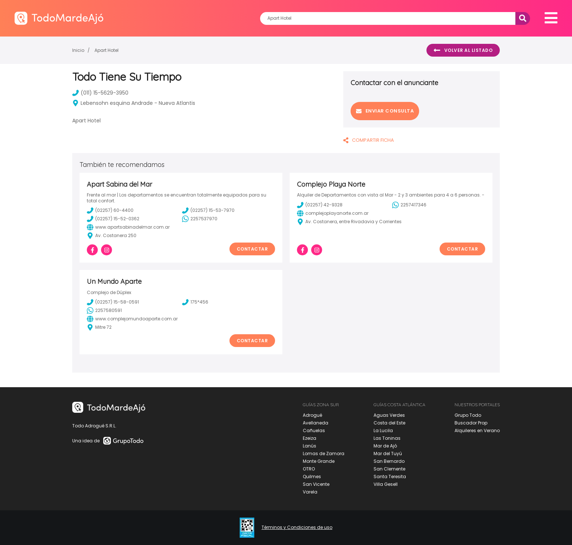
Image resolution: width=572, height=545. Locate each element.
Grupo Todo (468, 415)
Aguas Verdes (389, 415)
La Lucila (383, 430)
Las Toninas (387, 438)
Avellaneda (315, 423)
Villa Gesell (386, 484)
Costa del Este (389, 423)
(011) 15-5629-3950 (100, 92)
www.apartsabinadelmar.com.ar (128, 227)
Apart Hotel (106, 50)
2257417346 (409, 205)
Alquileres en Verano (477, 430)
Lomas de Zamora (323, 453)
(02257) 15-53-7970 (208, 210)
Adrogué (312, 415)
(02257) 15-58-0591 (113, 302)
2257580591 (104, 310)
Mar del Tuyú (388, 453)
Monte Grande (319, 461)
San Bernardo (389, 461)
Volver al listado (463, 50)
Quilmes (312, 476)
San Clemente (389, 469)
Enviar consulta (385, 110)
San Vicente (316, 484)
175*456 (195, 302)
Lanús (309, 446)
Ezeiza (309, 438)
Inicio (78, 50)
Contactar (252, 249)
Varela (310, 492)
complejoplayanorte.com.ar (332, 213)
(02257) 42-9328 (320, 205)
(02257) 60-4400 (110, 210)
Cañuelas (314, 430)
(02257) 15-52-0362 (113, 219)
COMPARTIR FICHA (368, 140)
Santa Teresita (390, 476)
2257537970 (199, 219)
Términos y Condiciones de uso (297, 527)
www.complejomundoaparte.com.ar (132, 319)
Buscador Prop (471, 423)
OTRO (309, 469)
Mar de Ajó (385, 446)
